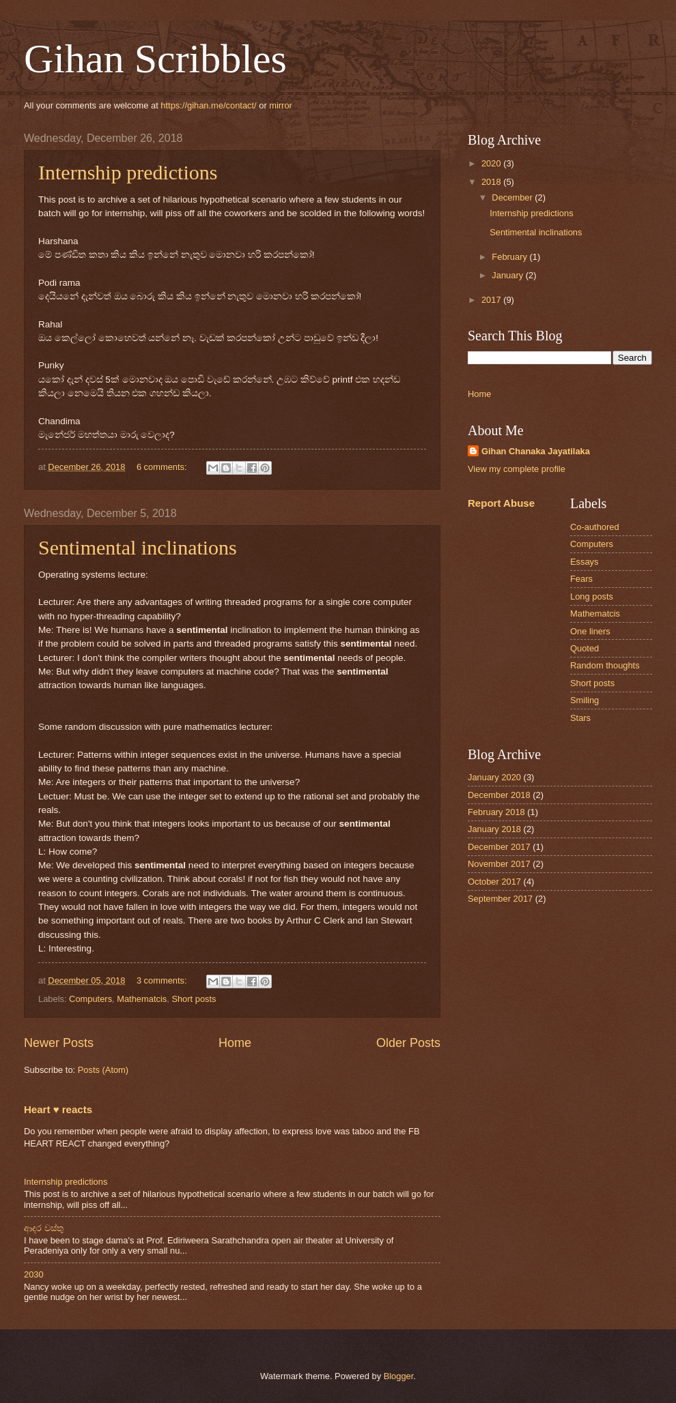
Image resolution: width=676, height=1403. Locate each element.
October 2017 (494, 881)
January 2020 (494, 777)
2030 (34, 1274)
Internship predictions (127, 172)
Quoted (584, 648)
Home (235, 1043)
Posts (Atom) (103, 1070)
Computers (90, 999)
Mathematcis (142, 999)
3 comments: (163, 980)
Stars (580, 718)
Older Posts (408, 1043)
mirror (280, 105)
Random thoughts (605, 665)
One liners (590, 631)
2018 (492, 182)
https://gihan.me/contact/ (208, 105)
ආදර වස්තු (44, 1228)
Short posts (193, 999)
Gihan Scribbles (155, 58)
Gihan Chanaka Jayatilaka (535, 451)
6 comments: (163, 467)
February (510, 257)
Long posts (591, 596)
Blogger (399, 1376)
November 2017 (499, 864)
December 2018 (499, 795)
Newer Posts (59, 1043)
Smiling (584, 700)
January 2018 (494, 829)
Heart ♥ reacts (58, 1109)
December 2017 (499, 847)
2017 (492, 300)
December (513, 197)
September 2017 (500, 899)
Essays (584, 562)
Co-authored (594, 527)
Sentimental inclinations (137, 547)
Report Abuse (501, 503)
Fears (581, 579)
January (508, 275)
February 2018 (496, 812)
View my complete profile (516, 469)
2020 (492, 163)
